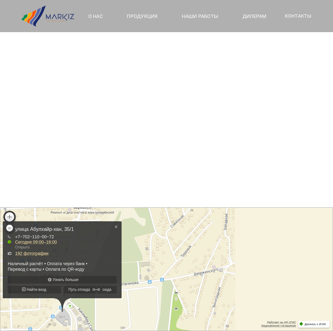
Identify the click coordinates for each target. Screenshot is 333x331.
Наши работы (200, 16)
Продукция (142, 16)
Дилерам (255, 16)
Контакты (298, 16)
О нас (95, 16)
